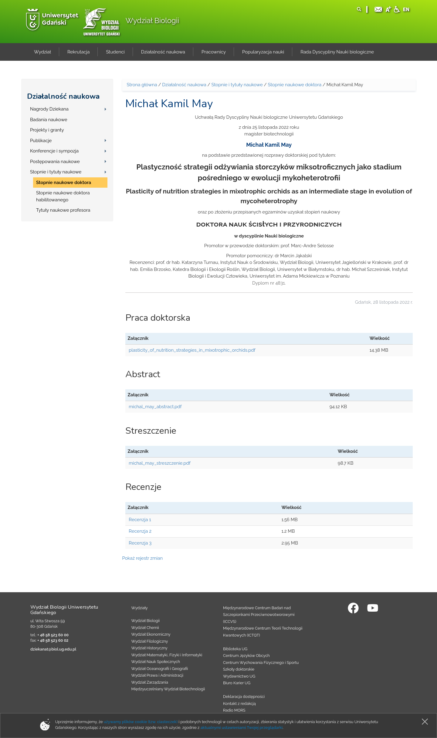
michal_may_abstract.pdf (155, 406)
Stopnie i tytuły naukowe (55, 172)
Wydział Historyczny (149, 648)
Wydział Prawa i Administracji (157, 675)
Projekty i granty (47, 130)
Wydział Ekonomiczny (151, 634)
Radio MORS (234, 710)
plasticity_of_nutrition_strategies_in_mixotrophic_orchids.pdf (192, 350)
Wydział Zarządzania (149, 682)
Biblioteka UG (235, 649)
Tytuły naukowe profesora (63, 210)
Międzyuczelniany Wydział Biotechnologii (168, 689)
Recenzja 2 (140, 531)
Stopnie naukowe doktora (63, 182)
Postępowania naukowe (55, 161)
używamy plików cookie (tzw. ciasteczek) (141, 721)
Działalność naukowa (63, 96)
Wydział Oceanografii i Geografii (159, 668)
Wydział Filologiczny (149, 641)
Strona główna (142, 84)
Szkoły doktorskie (238, 669)
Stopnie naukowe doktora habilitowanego (63, 196)
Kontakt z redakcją (239, 703)
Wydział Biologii (152, 20)
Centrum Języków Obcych (246, 655)
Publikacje (41, 140)
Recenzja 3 (140, 543)
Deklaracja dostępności (244, 696)
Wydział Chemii (145, 627)
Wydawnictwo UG (239, 676)
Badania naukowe (48, 119)
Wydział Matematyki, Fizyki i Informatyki (166, 655)
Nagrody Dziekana (49, 109)
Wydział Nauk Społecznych (155, 661)
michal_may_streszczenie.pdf (159, 463)
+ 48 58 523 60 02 (52, 640)
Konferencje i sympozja (54, 151)
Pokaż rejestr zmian (142, 558)
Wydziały (139, 608)
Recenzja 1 (140, 519)
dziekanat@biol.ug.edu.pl (53, 649)
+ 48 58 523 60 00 (53, 635)
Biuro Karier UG (236, 683)
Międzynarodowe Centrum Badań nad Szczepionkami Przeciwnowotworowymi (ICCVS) (259, 615)
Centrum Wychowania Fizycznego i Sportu (261, 662)
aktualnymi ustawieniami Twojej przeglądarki (242, 727)
